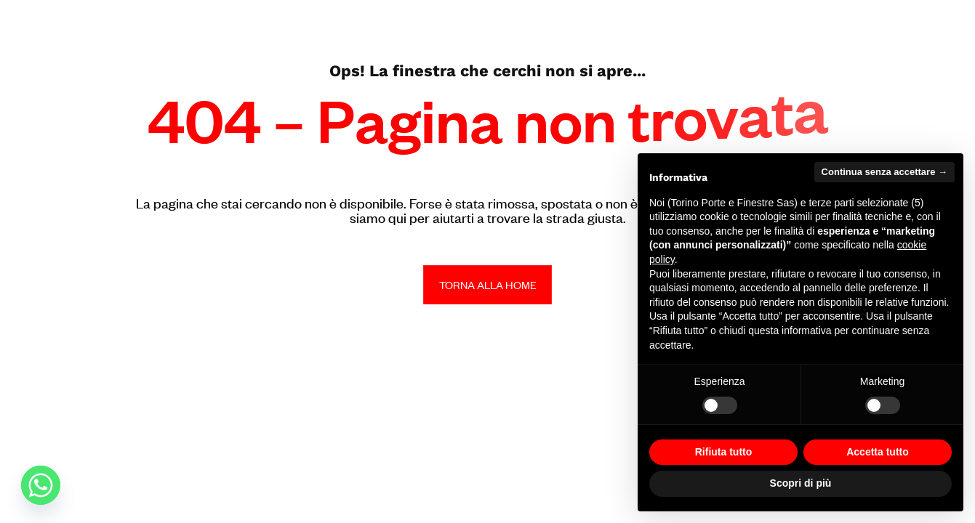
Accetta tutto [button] (877, 452)
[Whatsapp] (40, 485)
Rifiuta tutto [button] (724, 452)
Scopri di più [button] (801, 483)
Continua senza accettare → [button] (884, 171)
